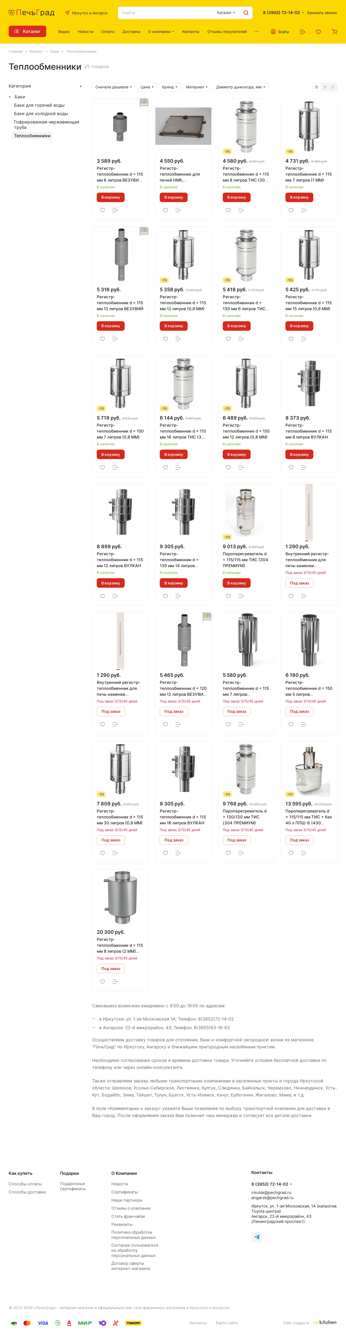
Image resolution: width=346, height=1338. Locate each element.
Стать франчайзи (128, 1216)
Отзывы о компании (131, 1208)
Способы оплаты (25, 1183)
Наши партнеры (126, 1200)
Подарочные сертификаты (73, 1186)
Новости (119, 1183)
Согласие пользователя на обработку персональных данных (134, 1250)
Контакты (198, 1322)
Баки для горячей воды (39, 105)
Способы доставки (27, 1192)
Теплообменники (32, 135)
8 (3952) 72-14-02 (281, 12)
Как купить (20, 1173)
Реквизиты (121, 1224)
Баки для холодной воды (41, 113)
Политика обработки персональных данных (133, 1235)
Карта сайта (227, 1322)
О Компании (124, 1173)
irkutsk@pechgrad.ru (271, 1192)
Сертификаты (124, 1192)
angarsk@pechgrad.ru (272, 1197)
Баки (20, 96)
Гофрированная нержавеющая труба (46, 124)
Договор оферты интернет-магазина (130, 1266)
